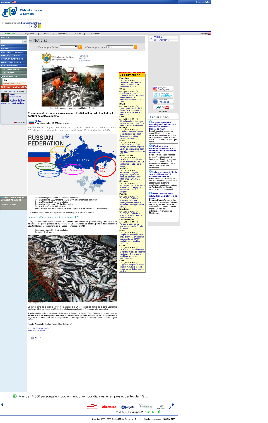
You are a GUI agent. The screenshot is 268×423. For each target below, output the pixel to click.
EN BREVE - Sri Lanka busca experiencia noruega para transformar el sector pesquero (132, 188)
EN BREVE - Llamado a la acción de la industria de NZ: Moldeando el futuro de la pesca (132, 163)
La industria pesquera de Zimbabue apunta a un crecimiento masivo (130, 84)
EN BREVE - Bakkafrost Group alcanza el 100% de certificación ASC (131, 215)
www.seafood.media (36, 330)
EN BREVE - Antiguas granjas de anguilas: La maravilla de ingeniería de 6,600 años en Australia (130, 175)
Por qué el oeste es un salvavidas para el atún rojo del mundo (131, 226)
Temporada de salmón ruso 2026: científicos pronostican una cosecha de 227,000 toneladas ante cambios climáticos (132, 239)
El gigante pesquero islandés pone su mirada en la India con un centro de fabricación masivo (132, 268)
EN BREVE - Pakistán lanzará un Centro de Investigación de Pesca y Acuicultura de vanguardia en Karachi (132, 202)
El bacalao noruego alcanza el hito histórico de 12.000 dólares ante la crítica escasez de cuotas (131, 135)
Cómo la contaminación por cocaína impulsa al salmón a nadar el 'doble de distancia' (132, 123)
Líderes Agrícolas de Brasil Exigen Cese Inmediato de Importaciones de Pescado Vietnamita (131, 111)
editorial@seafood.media (38, 328)
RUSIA (38, 121)
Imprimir (36, 337)
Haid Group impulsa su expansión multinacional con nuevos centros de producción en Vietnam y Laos (132, 97)
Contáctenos (9, 205)
